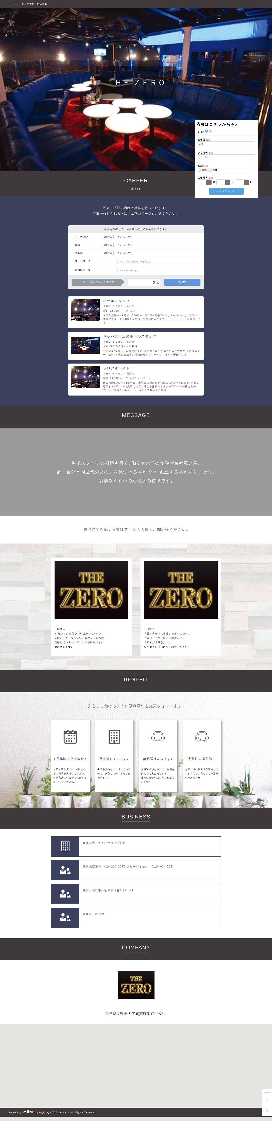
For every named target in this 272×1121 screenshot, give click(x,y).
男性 (215, 169)
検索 (182, 282)
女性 (204, 169)
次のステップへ (226, 191)
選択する (107, 237)
